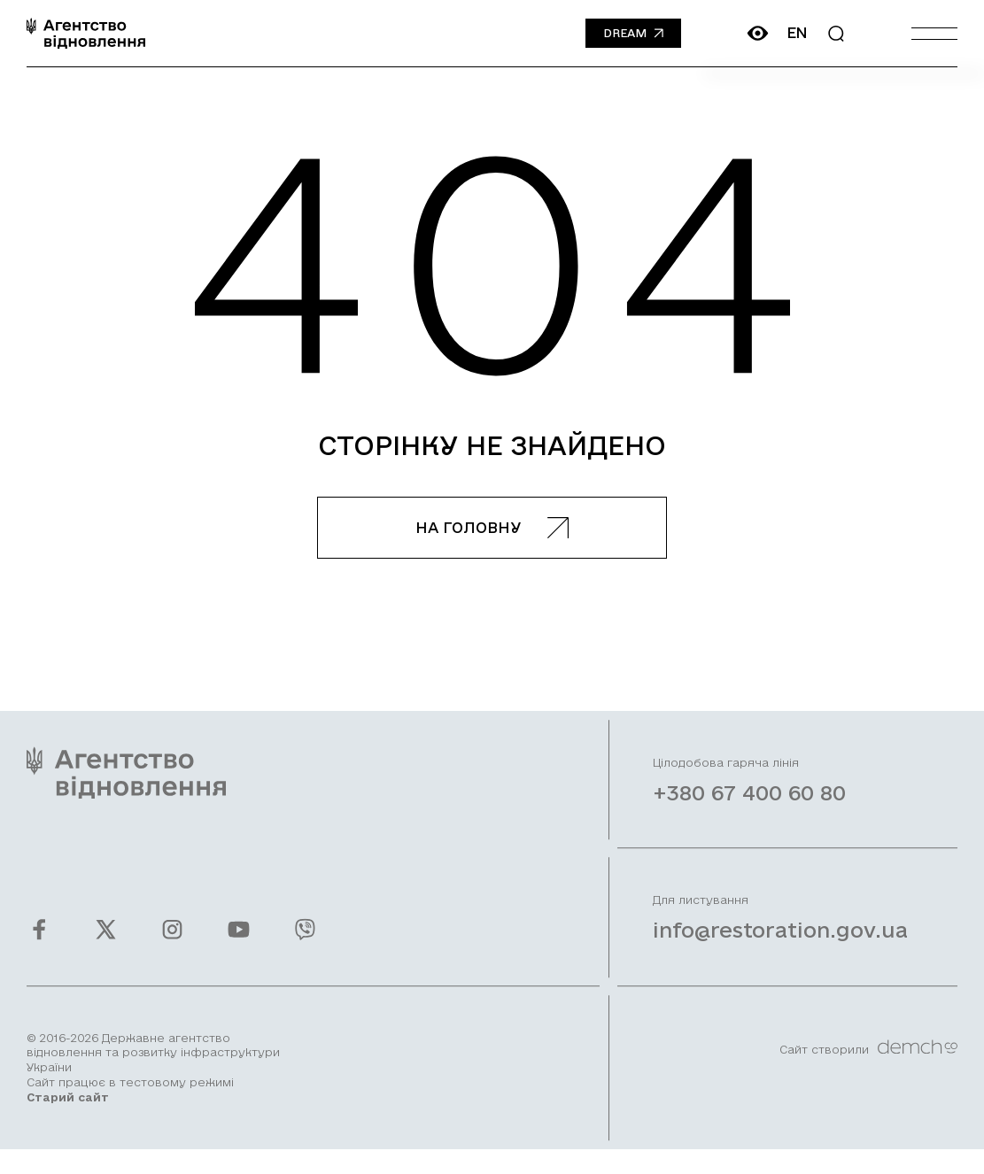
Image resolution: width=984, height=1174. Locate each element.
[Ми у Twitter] (106, 942)
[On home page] (86, 33)
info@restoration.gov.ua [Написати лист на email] (780, 943)
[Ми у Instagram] (172, 942)
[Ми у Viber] (305, 942)
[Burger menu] (934, 33)
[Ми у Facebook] (39, 942)
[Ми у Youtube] (239, 942)
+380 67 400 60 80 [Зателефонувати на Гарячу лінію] (749, 806)
